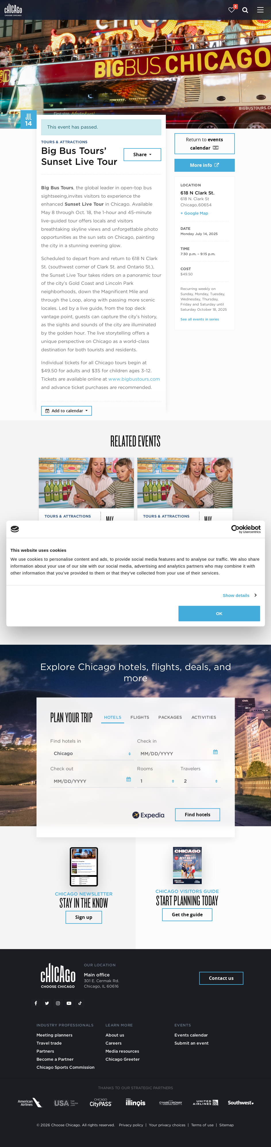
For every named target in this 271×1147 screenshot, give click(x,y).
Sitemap (226, 1125)
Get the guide (187, 914)
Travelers (190, 768)
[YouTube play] (69, 1003)
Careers (113, 1043)
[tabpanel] (135, 780)
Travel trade (49, 1043)
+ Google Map (194, 213)
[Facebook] (36, 1003)
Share (140, 154)
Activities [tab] (203, 717)
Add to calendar (64, 410)
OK (219, 613)
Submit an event (191, 1043)
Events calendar (191, 1035)
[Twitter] (46, 1003)
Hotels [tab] (113, 717)
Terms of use (202, 1125)
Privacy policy (131, 1125)
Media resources (122, 1051)
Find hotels (197, 815)
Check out (61, 768)
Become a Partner (55, 1059)
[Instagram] (58, 1003)
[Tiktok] (79, 1003)
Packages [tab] (170, 717)
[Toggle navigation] (260, 10)
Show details (236, 595)
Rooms (145, 768)
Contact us (221, 978)
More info (204, 165)
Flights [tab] (139, 717)
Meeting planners (54, 1035)
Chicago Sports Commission (65, 1067)
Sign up (83, 917)
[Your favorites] (231, 9)
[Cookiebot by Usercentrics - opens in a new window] (235, 529)
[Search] (245, 9)
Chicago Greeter (122, 1059)
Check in (147, 741)
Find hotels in (65, 741)
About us (114, 1035)
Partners (45, 1051)
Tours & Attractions (64, 142)
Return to (204, 143)
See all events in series (199, 319)
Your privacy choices (167, 1125)
